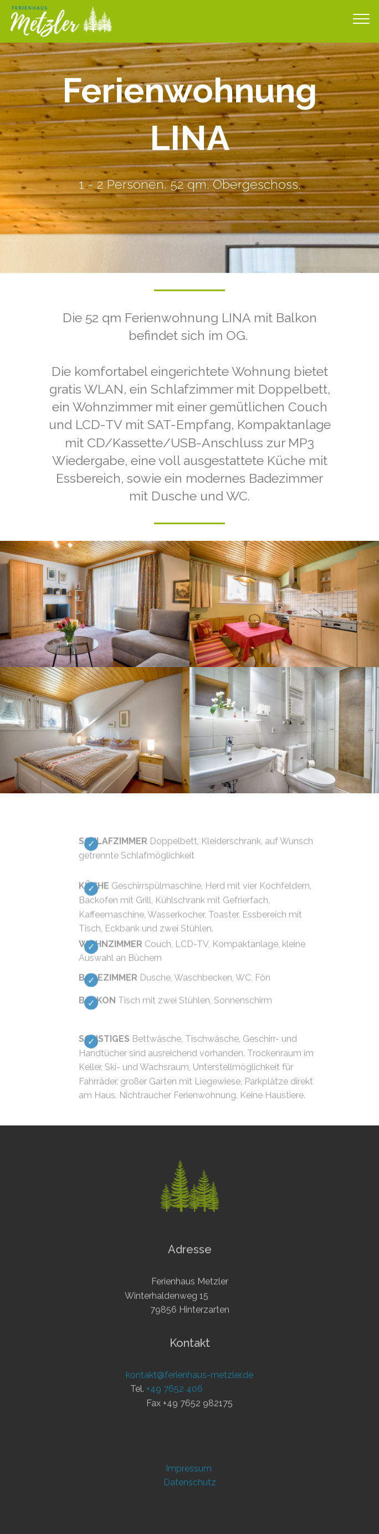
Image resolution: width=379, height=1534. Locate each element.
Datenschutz (189, 1502)
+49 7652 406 (174, 1408)
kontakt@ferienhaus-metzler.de (189, 1395)
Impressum (190, 1488)
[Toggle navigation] (361, 18)
